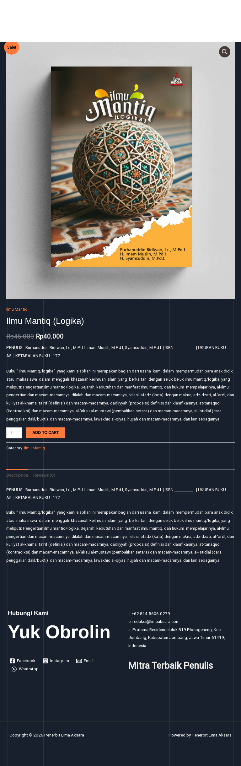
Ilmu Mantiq (17, 309)
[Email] (85, 661)
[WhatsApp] (25, 669)
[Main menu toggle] (228, 22)
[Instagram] (56, 661)
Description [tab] (17, 475)
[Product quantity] (14, 432)
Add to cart (45, 432)
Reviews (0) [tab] (44, 475)
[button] (224, 51)
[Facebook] (22, 661)
